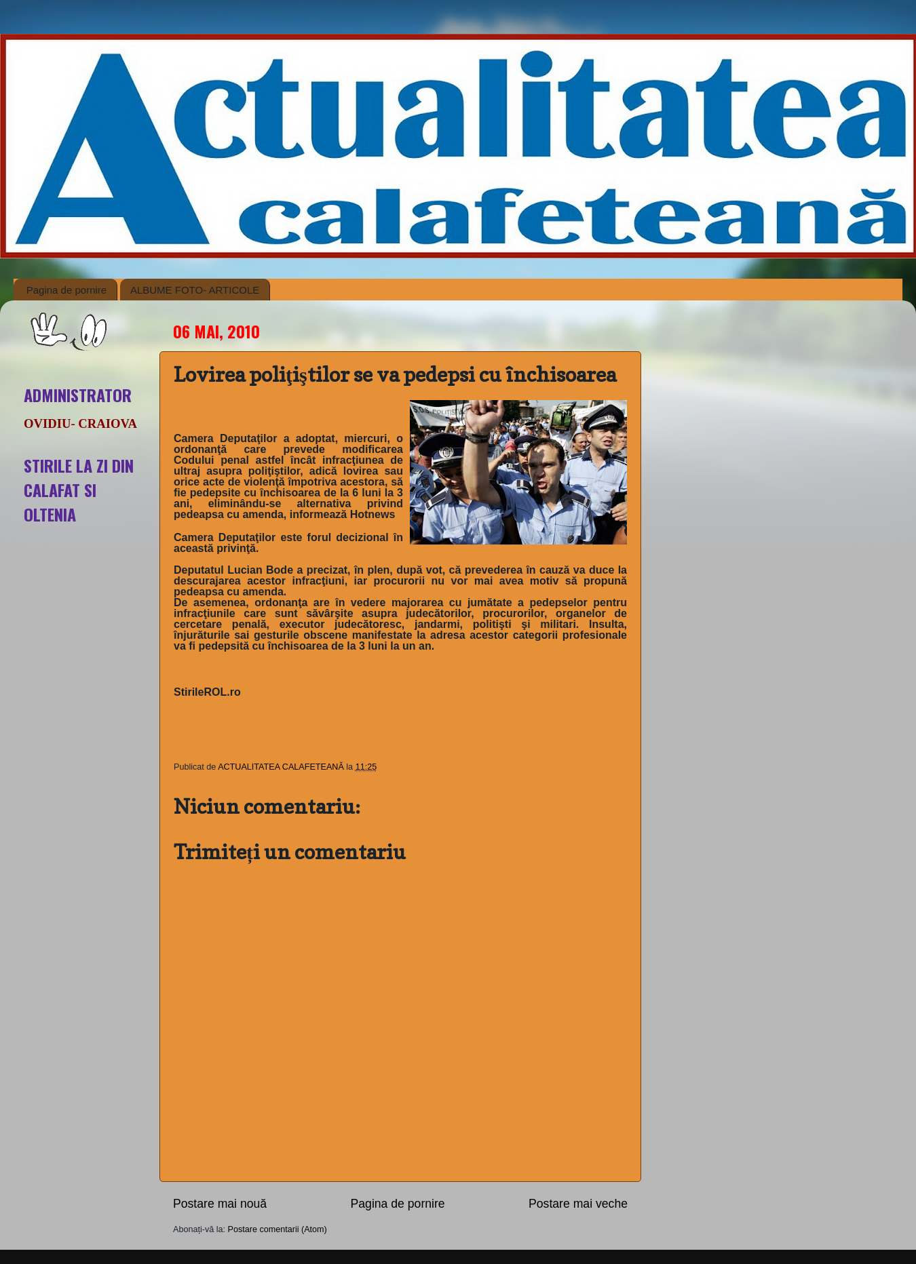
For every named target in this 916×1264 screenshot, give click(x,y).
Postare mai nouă (220, 1203)
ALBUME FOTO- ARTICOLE (194, 290)
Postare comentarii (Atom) (277, 1229)
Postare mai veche (578, 1203)
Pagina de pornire (66, 290)
